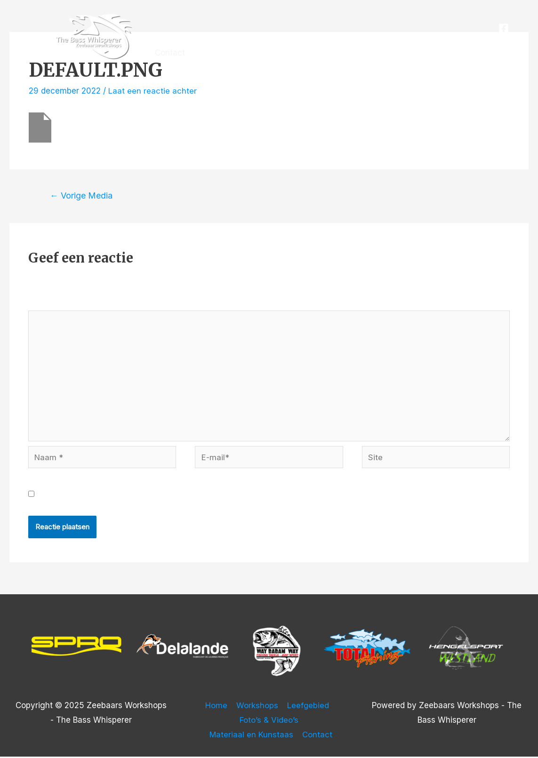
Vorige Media (81, 195)
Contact (169, 52)
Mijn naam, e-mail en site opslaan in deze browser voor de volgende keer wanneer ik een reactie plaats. (238, 495)
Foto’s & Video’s (337, 17)
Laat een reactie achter (152, 91)
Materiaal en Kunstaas (425, 17)
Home (165, 17)
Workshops (213, 17)
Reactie (46, 303)
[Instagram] (505, 43)
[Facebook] (503, 28)
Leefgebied (271, 17)
